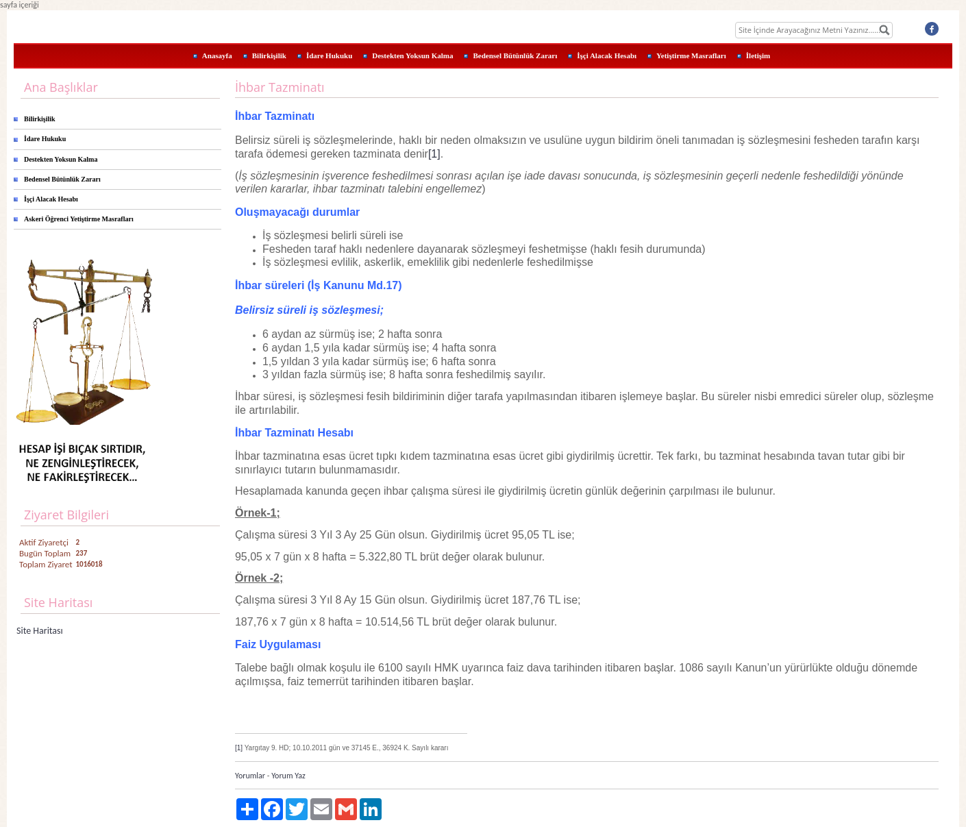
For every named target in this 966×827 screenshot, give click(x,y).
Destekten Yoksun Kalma (412, 55)
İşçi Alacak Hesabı (606, 55)
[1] (434, 154)
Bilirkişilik (269, 55)
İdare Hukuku (329, 55)
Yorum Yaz (288, 775)
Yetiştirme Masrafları (691, 55)
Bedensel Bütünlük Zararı (515, 55)
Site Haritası (39, 631)
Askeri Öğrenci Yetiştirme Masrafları (79, 219)
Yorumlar (250, 775)
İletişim (758, 55)
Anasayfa (217, 55)
